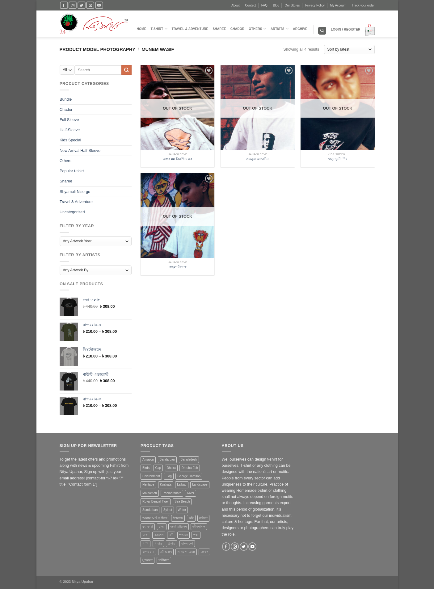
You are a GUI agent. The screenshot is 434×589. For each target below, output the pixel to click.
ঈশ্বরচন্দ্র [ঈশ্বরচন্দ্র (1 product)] (178, 518)
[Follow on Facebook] (64, 5)
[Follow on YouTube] (99, 5)
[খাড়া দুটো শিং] (338, 120)
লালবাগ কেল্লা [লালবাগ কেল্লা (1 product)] (186, 551)
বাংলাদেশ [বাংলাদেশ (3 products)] (187, 543)
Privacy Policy (315, 5)
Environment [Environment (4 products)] (151, 476)
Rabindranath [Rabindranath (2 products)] (171, 493)
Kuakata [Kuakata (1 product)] (165, 484)
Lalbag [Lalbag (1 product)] (181, 484)
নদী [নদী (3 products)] (171, 535)
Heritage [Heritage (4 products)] (148, 484)
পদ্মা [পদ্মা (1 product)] (196, 535)
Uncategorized (72, 212)
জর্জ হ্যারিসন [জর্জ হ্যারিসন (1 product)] (178, 526)
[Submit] (126, 70)
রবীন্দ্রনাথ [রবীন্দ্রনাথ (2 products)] (166, 551)
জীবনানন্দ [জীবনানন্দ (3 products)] (198, 526)
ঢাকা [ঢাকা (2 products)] (145, 535)
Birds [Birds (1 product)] (146, 468)
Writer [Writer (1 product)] (182, 510)
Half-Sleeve (70, 130)
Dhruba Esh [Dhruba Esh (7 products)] (189, 468)
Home (141, 29)
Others (257, 29)
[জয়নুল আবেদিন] (258, 120)
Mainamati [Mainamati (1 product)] (149, 493)
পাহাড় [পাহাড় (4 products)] (158, 543)
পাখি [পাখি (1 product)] (145, 543)
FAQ (264, 5)
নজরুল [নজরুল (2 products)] (158, 535)
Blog (276, 5)
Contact (250, 5)
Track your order (363, 5)
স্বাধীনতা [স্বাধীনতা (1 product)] (163, 560)
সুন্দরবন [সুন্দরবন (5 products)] (147, 560)
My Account (338, 5)
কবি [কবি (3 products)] (191, 518)
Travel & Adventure (190, 29)
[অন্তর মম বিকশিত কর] (178, 120)
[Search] (322, 31)
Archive (300, 29)
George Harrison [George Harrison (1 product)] (188, 476)
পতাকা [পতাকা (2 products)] (183, 535)
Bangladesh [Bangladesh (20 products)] (189, 459)
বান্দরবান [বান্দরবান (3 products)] (148, 551)
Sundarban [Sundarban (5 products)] (150, 510)
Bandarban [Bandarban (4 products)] (167, 459)
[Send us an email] (90, 5)
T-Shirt (159, 29)
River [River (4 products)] (190, 493)
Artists (280, 29)
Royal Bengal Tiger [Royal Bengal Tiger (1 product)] (155, 501)
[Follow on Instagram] (73, 5)
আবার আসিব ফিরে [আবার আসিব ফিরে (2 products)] (154, 518)
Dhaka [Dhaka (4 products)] (171, 468)
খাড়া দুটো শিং (337, 159)
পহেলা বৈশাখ (178, 267)
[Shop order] (349, 49)
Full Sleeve (69, 120)
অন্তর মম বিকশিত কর (177, 159)
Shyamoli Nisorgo (75, 191)
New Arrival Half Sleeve (80, 150)
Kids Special (70, 140)
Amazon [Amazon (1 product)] (148, 459)
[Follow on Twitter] (82, 5)
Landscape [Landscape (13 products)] (199, 484)
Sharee (219, 29)
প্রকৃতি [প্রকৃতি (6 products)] (171, 543)
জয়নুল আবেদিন (257, 159)
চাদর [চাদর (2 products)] (162, 526)
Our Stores (292, 5)
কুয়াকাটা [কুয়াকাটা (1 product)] (147, 526)
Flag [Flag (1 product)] (169, 476)
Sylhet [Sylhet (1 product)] (167, 510)
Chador (237, 29)
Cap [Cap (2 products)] (158, 468)
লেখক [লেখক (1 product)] (204, 551)
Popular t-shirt (72, 171)
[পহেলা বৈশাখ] (178, 228)
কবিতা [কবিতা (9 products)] (203, 518)
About (235, 5)
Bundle (66, 99)
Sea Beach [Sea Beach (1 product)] (182, 501)
